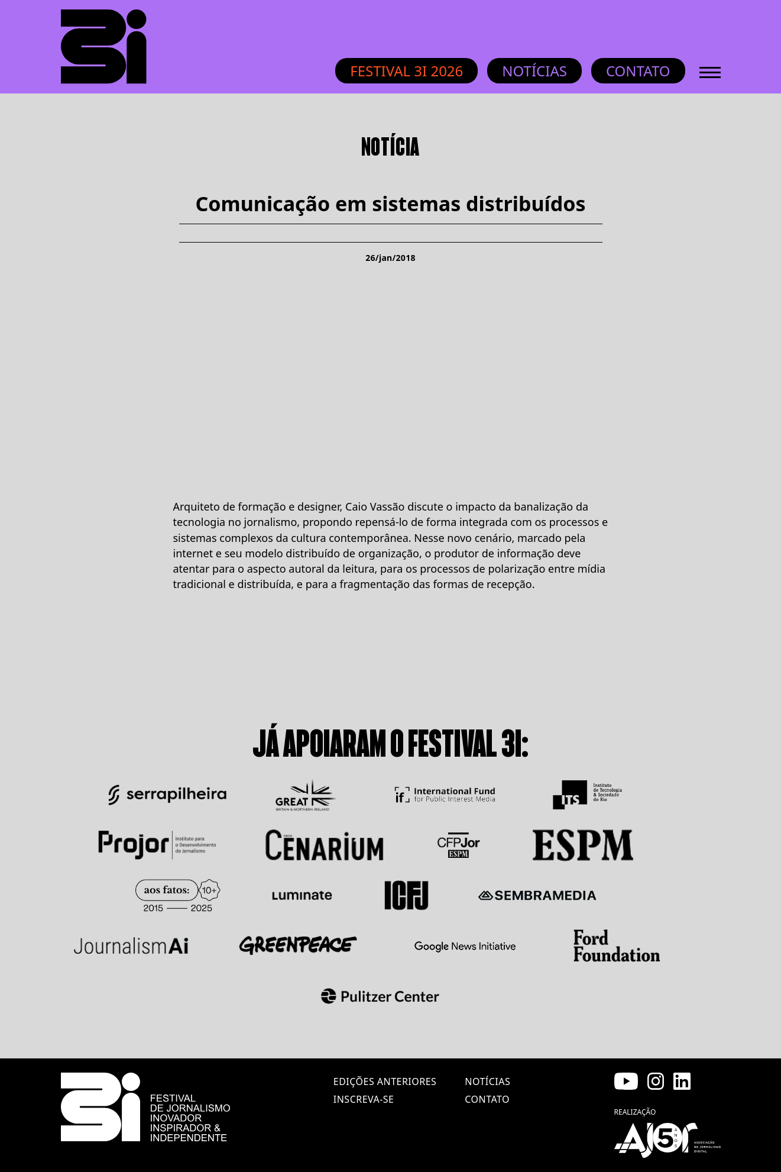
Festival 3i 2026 (406, 70)
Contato (638, 70)
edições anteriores (384, 1081)
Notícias (534, 70)
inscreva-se (363, 1099)
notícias (487, 1081)
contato (487, 1099)
